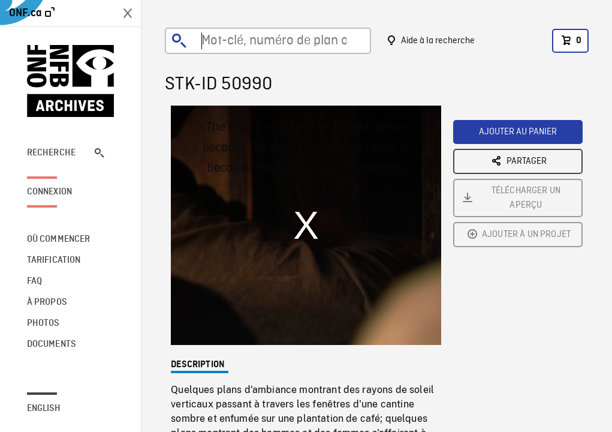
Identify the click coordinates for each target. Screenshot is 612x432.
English (44, 408)
